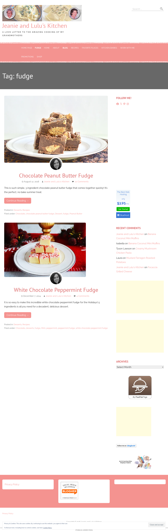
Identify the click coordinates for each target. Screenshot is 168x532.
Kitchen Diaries (109, 48)
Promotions (27, 57)
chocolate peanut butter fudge (40, 213)
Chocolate (20, 213)
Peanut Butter (76, 213)
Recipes (75, 48)
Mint (43, 328)
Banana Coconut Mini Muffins (144, 243)
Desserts (18, 210)
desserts (30, 328)
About (56, 48)
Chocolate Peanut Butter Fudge (56, 175)
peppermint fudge (66, 328)
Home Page (26, 48)
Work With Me (127, 48)
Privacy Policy (12, 484)
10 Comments (82, 181)
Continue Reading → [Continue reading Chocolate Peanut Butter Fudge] (18, 200)
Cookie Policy (47, 528)
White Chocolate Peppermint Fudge (56, 289)
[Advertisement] (140, 297)
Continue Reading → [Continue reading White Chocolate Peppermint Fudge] (18, 315)
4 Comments (83, 296)
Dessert (58, 213)
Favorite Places (90, 48)
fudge (38, 48)
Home (47, 48)
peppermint (51, 328)
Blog (65, 48)
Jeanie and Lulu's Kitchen (34, 25)
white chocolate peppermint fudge (92, 328)
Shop (39, 57)
